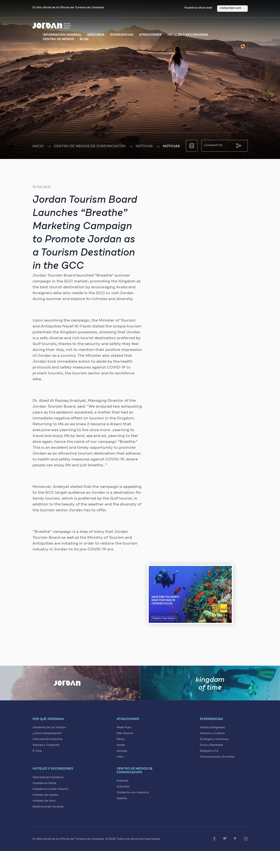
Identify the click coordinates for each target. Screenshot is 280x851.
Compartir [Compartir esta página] (213, 145)
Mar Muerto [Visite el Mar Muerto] (125, 733)
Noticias (144, 146)
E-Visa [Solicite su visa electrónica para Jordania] (37, 751)
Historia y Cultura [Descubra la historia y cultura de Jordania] (212, 733)
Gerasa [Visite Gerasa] (122, 751)
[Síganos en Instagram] (246, 839)
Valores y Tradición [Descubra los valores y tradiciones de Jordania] (46, 745)
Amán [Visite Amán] (121, 745)
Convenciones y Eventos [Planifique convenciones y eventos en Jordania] (217, 756)
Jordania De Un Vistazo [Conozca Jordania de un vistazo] (49, 727)
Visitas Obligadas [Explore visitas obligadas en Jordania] (212, 727)
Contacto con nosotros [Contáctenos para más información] (133, 792)
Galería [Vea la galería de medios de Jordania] (122, 798)
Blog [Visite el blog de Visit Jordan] (84, 39)
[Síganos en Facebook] (214, 839)
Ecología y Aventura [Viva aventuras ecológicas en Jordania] (214, 739)
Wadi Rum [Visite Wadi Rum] (124, 727)
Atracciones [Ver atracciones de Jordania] (150, 35)
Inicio (38, 146)
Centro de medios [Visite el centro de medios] (58, 39)
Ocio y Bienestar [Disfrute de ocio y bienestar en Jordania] (211, 745)
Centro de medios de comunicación (89, 146)
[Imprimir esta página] (192, 146)
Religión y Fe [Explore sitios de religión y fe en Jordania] (209, 751)
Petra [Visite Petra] (120, 739)
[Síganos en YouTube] (235, 838)
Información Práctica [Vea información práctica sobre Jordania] (47, 739)
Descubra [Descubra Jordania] (95, 35)
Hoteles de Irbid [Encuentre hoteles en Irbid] (44, 800)
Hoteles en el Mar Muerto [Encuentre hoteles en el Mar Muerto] (50, 789)
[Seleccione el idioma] (243, 46)
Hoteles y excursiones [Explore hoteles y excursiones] (188, 35)
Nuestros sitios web (198, 7)
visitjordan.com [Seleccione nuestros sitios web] (230, 8)
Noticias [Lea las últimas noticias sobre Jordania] (122, 780)
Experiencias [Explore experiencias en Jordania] (121, 35)
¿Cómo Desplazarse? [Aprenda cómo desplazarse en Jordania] (47, 733)
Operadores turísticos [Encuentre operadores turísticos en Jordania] (48, 777)
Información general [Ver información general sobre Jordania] (62, 35)
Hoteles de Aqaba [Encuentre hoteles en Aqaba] (45, 795)
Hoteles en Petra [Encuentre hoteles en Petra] (44, 783)
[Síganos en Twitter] (225, 838)
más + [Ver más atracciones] (121, 756)
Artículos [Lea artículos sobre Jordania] (123, 786)
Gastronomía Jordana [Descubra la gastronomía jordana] (48, 806)
